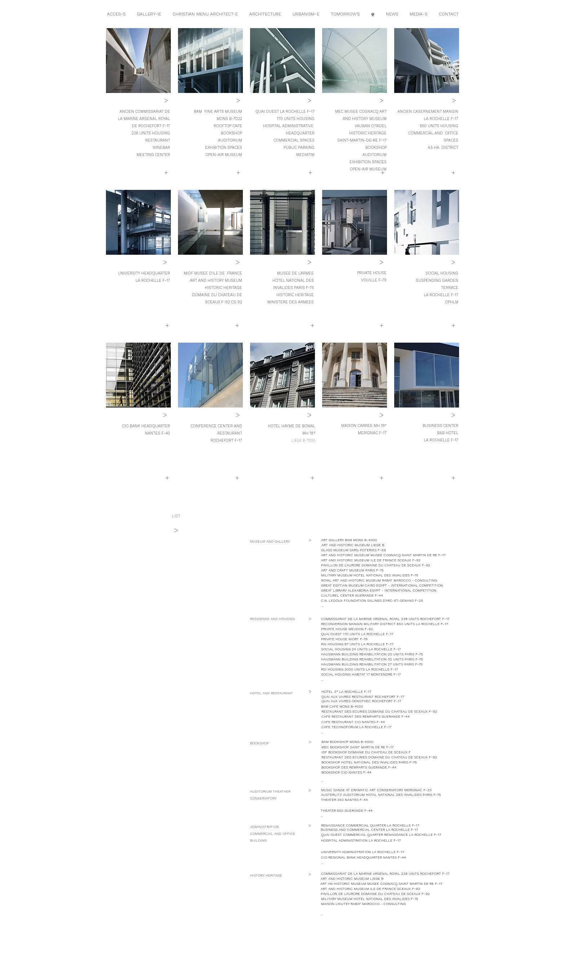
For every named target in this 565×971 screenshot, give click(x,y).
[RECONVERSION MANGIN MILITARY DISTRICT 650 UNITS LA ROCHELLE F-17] (385, 624)
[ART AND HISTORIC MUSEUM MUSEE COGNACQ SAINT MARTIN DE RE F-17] (384, 555)
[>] (166, 100)
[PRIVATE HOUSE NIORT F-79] (344, 639)
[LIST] (176, 516)
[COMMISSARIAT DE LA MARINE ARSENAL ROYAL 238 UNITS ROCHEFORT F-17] (387, 619)
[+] (166, 172)
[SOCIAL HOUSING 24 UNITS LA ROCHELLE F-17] (361, 649)
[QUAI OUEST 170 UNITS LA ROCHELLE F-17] (357, 634)
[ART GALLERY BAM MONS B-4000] (366, 540)
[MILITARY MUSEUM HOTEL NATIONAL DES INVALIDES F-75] (374, 575)
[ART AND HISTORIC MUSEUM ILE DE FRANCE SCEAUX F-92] (371, 560)
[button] (167, 478)
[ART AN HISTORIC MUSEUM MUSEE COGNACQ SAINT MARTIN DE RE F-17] (382, 883)
